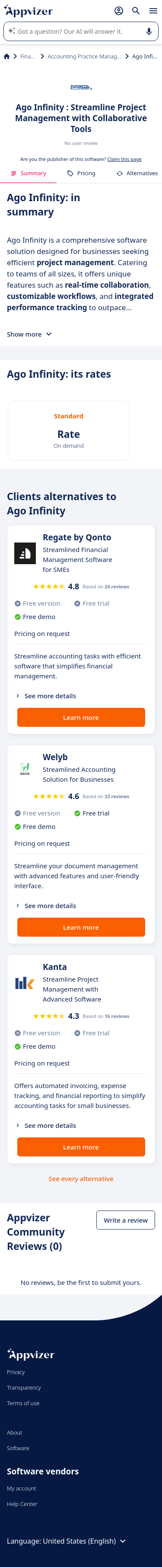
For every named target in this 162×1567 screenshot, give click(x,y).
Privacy (16, 1372)
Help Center (22, 1504)
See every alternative (81, 1178)
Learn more (81, 717)
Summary (28, 173)
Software (18, 1448)
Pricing (81, 173)
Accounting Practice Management (85, 56)
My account (21, 1488)
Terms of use (23, 1403)
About (14, 1432)
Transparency (24, 1387)
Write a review (126, 1220)
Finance (28, 56)
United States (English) (85, 1541)
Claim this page (124, 159)
